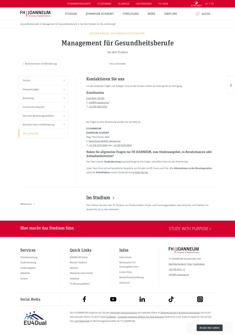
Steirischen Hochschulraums (123, 312)
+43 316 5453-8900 (122, 145)
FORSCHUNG (131, 14)
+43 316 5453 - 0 (177, 269)
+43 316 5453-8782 (98, 106)
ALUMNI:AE (123, 3)
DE (206, 3)
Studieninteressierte (79, 3)
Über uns (170, 14)
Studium (71, 14)
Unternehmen (144, 3)
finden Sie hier (141, 172)
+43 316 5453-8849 (98, 145)
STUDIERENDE (104, 3)
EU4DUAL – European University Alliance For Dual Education (135, 316)
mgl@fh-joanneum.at (99, 102)
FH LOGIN (163, 3)
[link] (35, 257)
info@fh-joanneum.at (179, 274)
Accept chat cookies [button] (210, 327)
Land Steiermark (81, 321)
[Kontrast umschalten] (196, 3)
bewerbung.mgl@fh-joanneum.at (104, 141)
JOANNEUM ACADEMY (100, 14)
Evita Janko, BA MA (95, 98)
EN (212, 3)
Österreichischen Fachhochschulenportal (180, 312)
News (151, 14)
